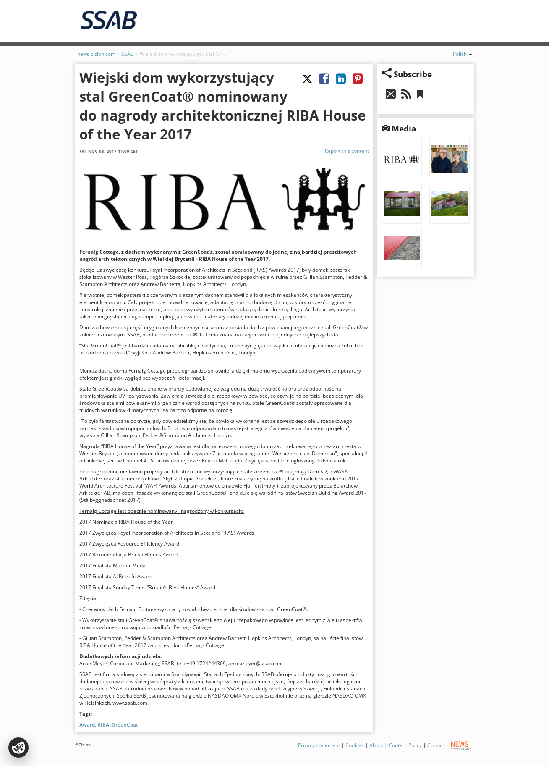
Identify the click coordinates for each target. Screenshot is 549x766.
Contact (436, 745)
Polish (462, 54)
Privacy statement (319, 745)
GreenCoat (125, 724)
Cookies (354, 745)
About (376, 745)
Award (87, 724)
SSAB (127, 54)
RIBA (103, 724)
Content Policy (405, 745)
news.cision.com (96, 54)
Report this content (347, 151)
